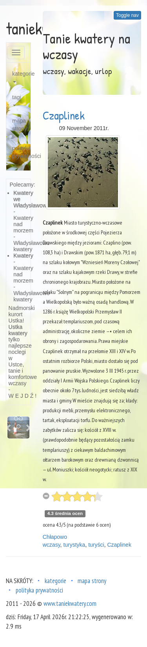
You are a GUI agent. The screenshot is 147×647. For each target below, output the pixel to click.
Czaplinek (64, 115)
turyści (96, 545)
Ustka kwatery (18, 330)
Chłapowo (55, 537)
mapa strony (19, 125)
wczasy (51, 545)
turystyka (74, 545)
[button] (9, 428)
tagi (16, 100)
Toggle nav (127, 15)
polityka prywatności (21, 152)
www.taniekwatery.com (70, 603)
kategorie (21, 77)
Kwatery (23, 255)
